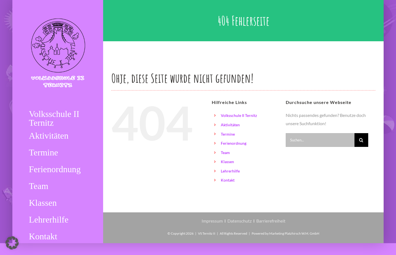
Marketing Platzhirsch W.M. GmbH (294, 233)
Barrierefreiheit (270, 220)
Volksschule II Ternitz (239, 115)
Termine (228, 134)
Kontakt (228, 180)
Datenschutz (239, 220)
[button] (12, 243)
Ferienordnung (233, 143)
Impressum (212, 220)
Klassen (227, 161)
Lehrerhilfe (230, 171)
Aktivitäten (230, 124)
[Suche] (361, 140)
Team (225, 152)
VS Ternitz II (206, 233)
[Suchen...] (320, 140)
